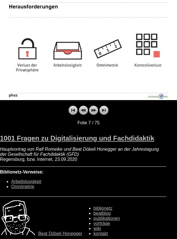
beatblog (102, 213)
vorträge (102, 223)
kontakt (101, 233)
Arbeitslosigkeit (26, 181)
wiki (97, 228)
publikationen (107, 218)
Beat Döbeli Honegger (60, 233)
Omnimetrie (22, 186)
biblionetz (103, 208)
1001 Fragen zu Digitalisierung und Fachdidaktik (77, 138)
